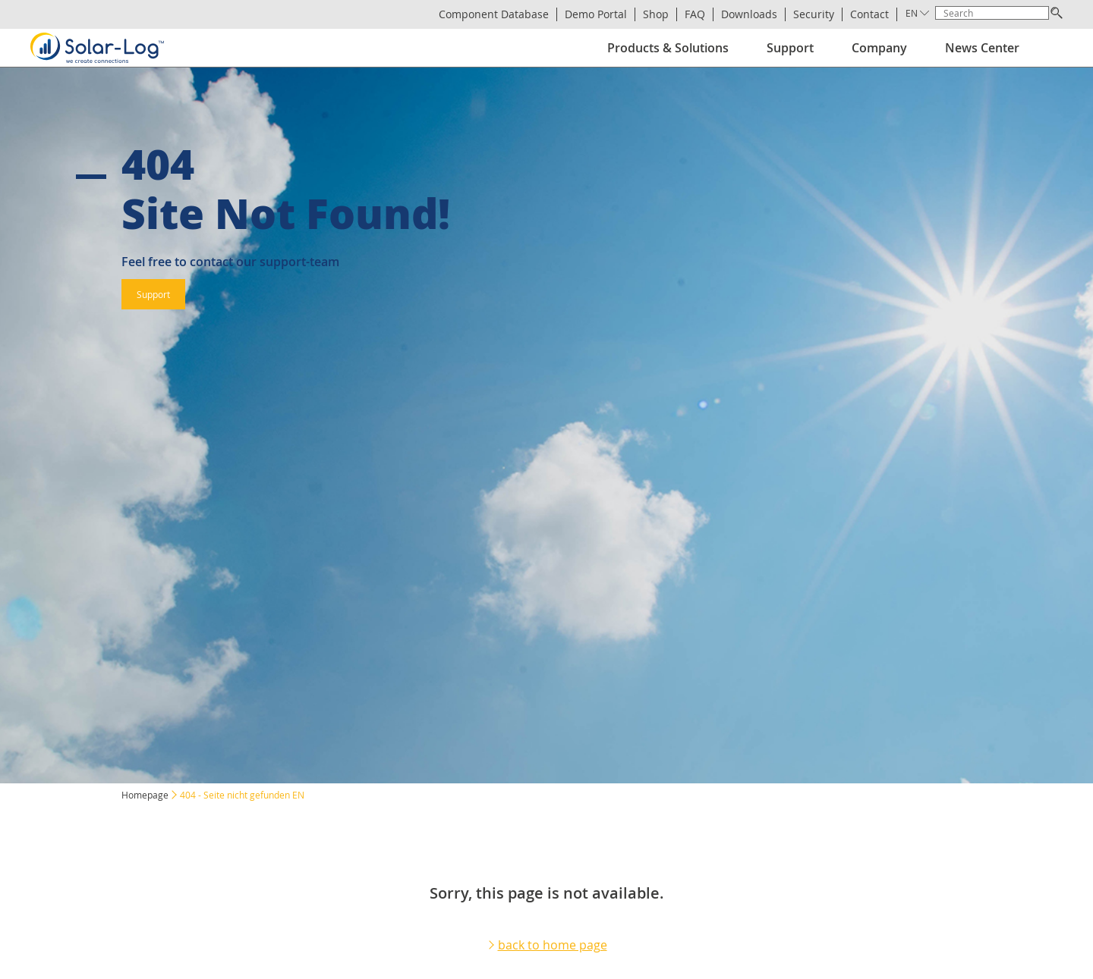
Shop (656, 14)
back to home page (552, 945)
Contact (869, 14)
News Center (982, 47)
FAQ (695, 14)
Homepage (145, 795)
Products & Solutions (668, 47)
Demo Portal (596, 14)
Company (879, 47)
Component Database (494, 14)
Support (790, 47)
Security (813, 14)
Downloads (749, 14)
